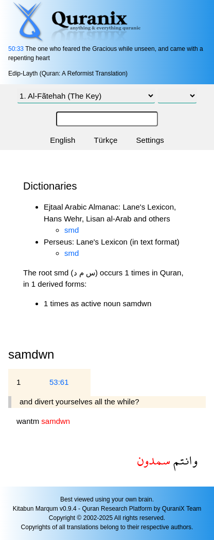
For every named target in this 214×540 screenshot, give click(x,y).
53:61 (59, 382)
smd (71, 230)
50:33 (16, 48)
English (62, 140)
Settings (150, 140)
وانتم (184, 460)
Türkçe (106, 140)
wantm (28, 421)
